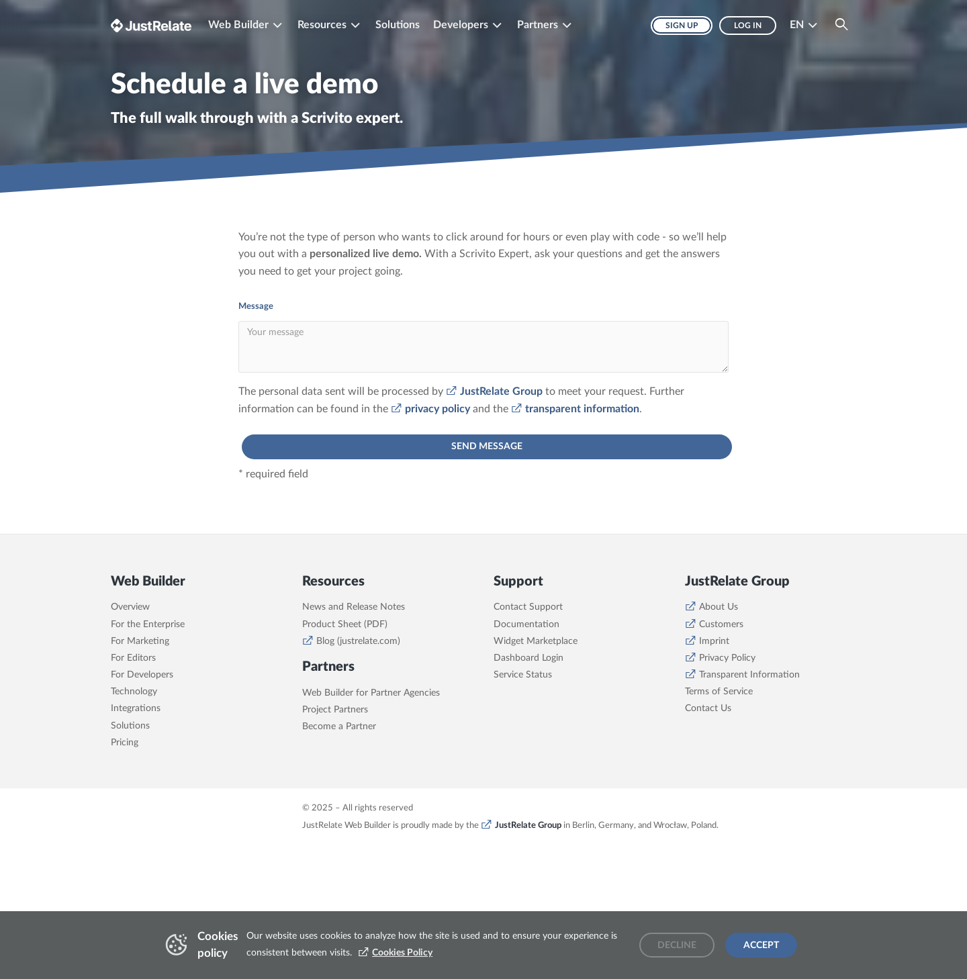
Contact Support (528, 607)
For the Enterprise (148, 624)
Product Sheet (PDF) (344, 624)
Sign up (681, 25)
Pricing (124, 742)
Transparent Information (749, 675)
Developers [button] (460, 24)
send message (486, 446)
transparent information (582, 409)
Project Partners (335, 709)
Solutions (397, 24)
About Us (718, 607)
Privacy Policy (727, 658)
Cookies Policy (402, 953)
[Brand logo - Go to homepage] (151, 25)
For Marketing (140, 641)
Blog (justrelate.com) (358, 641)
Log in (748, 25)
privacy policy (437, 409)
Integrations (135, 708)
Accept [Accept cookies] (761, 945)
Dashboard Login (528, 658)
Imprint (714, 641)
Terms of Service (719, 691)
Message (255, 306)
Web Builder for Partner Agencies (371, 693)
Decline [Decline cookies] (676, 945)
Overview (130, 607)
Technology (134, 691)
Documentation (526, 624)
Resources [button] (322, 24)
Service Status (523, 675)
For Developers (142, 675)
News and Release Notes (353, 607)
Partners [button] (537, 24)
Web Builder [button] (238, 24)
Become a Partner (339, 726)
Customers (721, 624)
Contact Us (708, 708)
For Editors (133, 658)
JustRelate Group (501, 391)
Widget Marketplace (536, 641)
